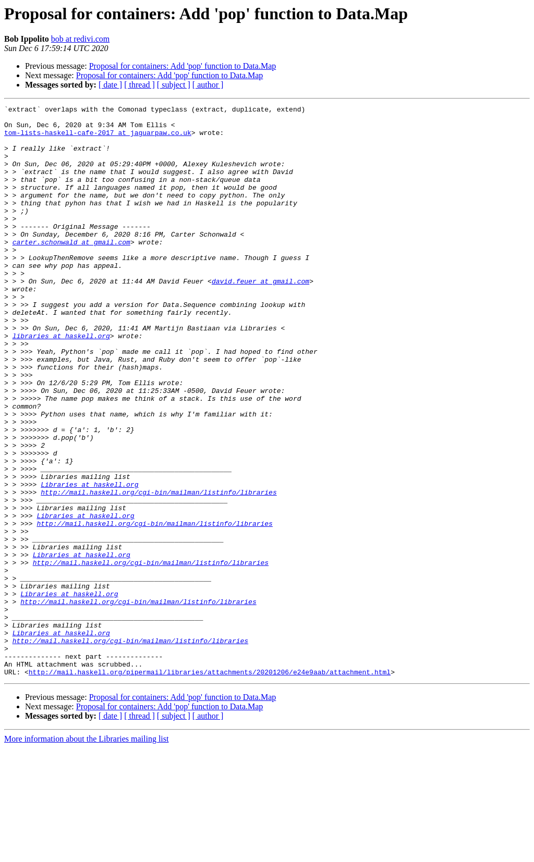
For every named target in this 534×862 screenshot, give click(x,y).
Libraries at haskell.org (89, 560)
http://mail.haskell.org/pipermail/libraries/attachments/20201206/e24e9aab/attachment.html (210, 786)
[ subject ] (173, 84)
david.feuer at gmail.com (260, 317)
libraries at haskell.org (61, 382)
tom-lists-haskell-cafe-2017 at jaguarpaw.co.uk (97, 138)
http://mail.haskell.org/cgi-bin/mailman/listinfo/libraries (158, 570)
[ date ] (110, 84)
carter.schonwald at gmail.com (71, 270)
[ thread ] (139, 84)
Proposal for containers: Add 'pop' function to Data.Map (182, 65)
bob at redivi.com (80, 38)
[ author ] (208, 84)
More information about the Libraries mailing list (86, 852)
